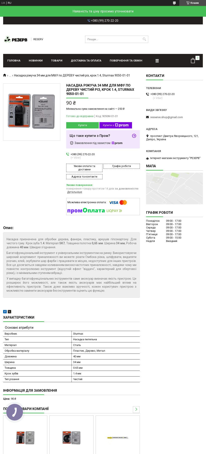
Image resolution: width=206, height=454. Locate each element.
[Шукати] (144, 39)
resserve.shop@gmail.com (166, 117)
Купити (82, 125)
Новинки (36, 60)
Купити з (116, 125)
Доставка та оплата (86, 60)
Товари (56, 60)
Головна (13, 60)
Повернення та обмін (126, 60)
